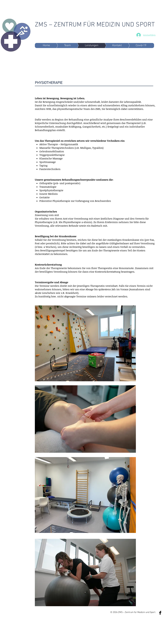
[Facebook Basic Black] (160, 613)
